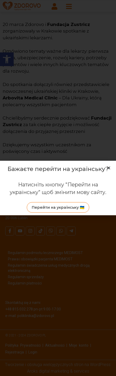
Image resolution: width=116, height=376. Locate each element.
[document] (58, 188)
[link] (58, 207)
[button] (109, 168)
